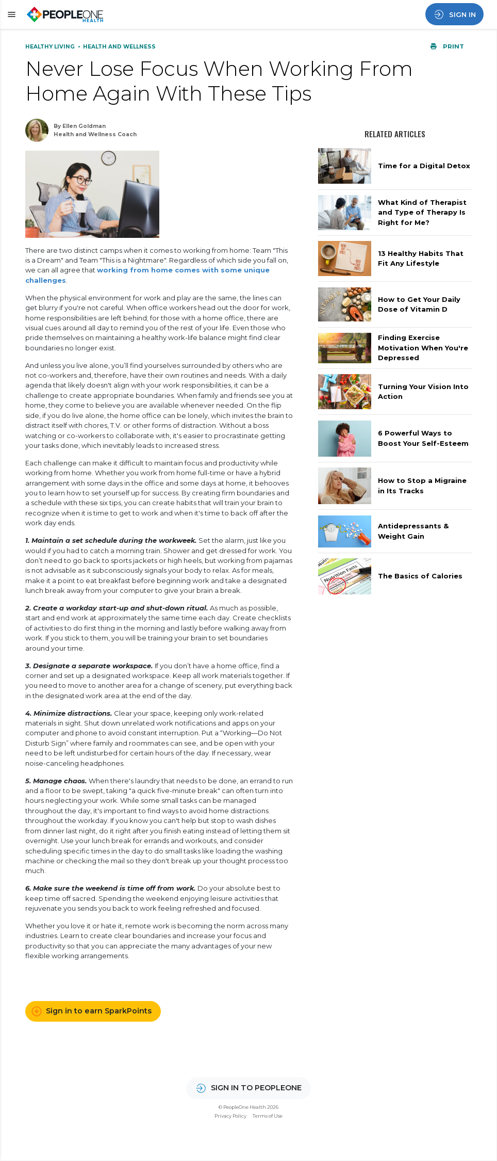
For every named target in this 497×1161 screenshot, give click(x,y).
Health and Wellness (119, 46)
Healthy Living (50, 46)
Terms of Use (268, 1116)
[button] (10, 15)
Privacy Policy (230, 1116)
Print (447, 46)
